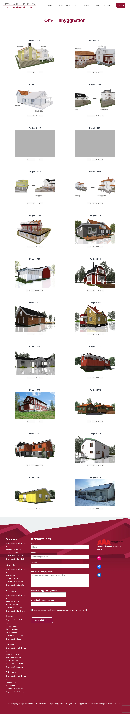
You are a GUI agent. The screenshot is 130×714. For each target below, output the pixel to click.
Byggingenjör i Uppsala (14, 667)
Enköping (77, 704)
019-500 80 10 (17, 636)
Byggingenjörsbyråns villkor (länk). (72, 610)
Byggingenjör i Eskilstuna (15, 611)
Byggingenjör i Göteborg (15, 692)
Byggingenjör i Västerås (15, 585)
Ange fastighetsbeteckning (43, 600)
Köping (55, 704)
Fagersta (18, 704)
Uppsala (94, 704)
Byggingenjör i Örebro (14, 639)
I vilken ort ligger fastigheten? (44, 591)
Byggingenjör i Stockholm (15, 559)
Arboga (61, 704)
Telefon (35, 562)
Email (34, 553)
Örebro (120, 704)
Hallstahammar (45, 704)
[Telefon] (60, 566)
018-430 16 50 (17, 664)
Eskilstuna (86, 704)
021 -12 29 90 (17, 582)
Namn (34, 543)
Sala (36, 704)
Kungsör (69, 704)
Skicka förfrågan (42, 620)
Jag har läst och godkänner (60, 610)
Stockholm (112, 704)
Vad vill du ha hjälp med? (42, 572)
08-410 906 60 (17, 556)
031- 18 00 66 (17, 689)
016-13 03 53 (17, 608)
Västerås (10, 704)
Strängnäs (103, 704)
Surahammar (28, 704)
